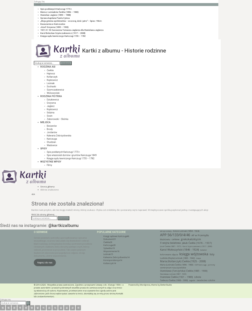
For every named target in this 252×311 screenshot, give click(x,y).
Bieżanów (52, 126)
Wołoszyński (53, 93)
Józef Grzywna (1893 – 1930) (54, 27)
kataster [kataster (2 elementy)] (203, 250)
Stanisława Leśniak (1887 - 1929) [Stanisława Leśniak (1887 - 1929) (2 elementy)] (173, 274)
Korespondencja (112, 260)
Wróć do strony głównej (42, 214)
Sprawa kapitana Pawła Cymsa (55, 18)
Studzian (51, 142)
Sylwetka (109, 248)
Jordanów (52, 132)
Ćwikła (50, 70)
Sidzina (50, 112)
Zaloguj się (39, 1)
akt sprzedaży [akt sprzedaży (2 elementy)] (166, 231)
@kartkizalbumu (63, 225)
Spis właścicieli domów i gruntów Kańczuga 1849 (72, 155)
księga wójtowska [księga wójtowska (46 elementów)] (193, 254)
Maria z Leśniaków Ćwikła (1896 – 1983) (59, 12)
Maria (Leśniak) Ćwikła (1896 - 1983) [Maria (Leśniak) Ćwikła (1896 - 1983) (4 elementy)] (176, 264)
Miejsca (45, 122)
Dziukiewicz (53, 99)
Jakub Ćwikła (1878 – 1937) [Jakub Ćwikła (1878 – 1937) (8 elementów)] (197, 242)
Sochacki (51, 86)
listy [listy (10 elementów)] (212, 254)
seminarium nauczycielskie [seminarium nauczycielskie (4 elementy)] (173, 267)
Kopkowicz (52, 80)
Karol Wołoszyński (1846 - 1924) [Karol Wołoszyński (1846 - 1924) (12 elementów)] (179, 249)
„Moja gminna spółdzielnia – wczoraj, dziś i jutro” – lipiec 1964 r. (71, 21)
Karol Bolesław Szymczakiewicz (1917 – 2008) (62, 33)
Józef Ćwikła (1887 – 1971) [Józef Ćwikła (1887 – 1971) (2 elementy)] (170, 246)
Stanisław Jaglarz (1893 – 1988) (55, 15)
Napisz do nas (44, 262)
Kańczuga (52, 139)
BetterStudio (166, 284)
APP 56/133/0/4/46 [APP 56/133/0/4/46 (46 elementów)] (175, 234)
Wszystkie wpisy (50, 161)
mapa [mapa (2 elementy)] (198, 258)
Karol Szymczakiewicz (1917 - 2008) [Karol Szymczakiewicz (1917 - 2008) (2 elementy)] (197, 246)
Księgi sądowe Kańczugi (116, 236)
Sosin (49, 116)
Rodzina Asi (47, 66)
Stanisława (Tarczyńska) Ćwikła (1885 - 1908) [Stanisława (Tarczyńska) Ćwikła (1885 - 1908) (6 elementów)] (183, 270)
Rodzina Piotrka (51, 96)
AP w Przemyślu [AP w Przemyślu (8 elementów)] (200, 235)
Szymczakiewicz (55, 89)
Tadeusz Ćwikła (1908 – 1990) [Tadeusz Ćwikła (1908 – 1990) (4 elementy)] (174, 280)
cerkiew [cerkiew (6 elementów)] (175, 239)
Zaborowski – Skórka (57, 119)
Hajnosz (51, 73)
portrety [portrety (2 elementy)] (211, 265)
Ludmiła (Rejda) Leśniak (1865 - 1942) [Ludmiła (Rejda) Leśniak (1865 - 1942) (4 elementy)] (177, 258)
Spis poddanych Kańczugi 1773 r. (56, 9)
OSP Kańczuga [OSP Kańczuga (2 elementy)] (201, 265)
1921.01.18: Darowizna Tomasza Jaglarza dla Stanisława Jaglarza (71, 30)
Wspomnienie (111, 251)
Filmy (49, 165)
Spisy (43, 148)
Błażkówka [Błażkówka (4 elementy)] (165, 239)
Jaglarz (51, 106)
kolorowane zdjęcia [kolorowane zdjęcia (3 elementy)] (169, 254)
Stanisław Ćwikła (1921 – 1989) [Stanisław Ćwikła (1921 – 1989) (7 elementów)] (176, 276)
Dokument (109, 239)
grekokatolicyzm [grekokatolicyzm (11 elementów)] (191, 239)
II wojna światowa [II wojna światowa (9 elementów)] (170, 243)
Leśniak (51, 83)
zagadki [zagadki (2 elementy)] (192, 280)
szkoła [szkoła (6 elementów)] (197, 276)
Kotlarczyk (52, 76)
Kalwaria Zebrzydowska (59, 135)
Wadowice (52, 145)
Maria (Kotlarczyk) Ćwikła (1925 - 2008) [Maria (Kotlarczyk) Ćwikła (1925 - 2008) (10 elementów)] (183, 261)
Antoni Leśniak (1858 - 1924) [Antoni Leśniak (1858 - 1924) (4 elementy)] (186, 231)
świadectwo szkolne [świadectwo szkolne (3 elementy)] (206, 280)
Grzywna (51, 103)
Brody (50, 129)
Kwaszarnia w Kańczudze (52, 24)
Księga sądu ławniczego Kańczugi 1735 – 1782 (62, 36)
